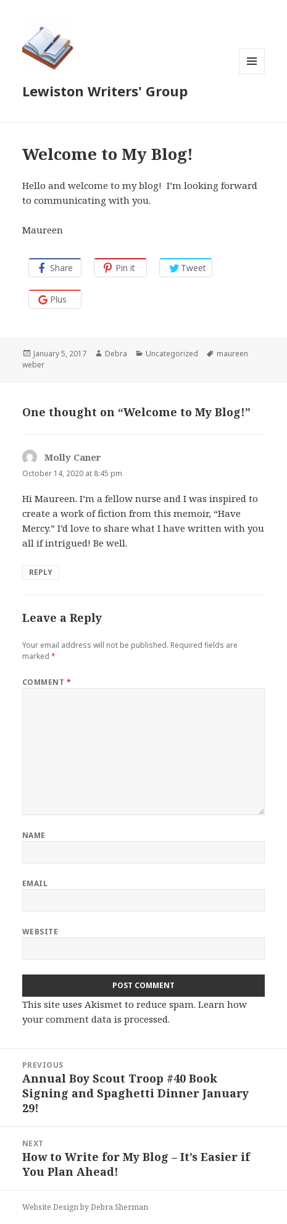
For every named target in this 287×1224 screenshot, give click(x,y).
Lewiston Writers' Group (105, 91)
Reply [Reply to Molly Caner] (40, 572)
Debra (116, 353)
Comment (46, 682)
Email (35, 883)
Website (40, 931)
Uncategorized (172, 353)
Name (34, 835)
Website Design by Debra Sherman (85, 1207)
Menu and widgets (252, 73)
